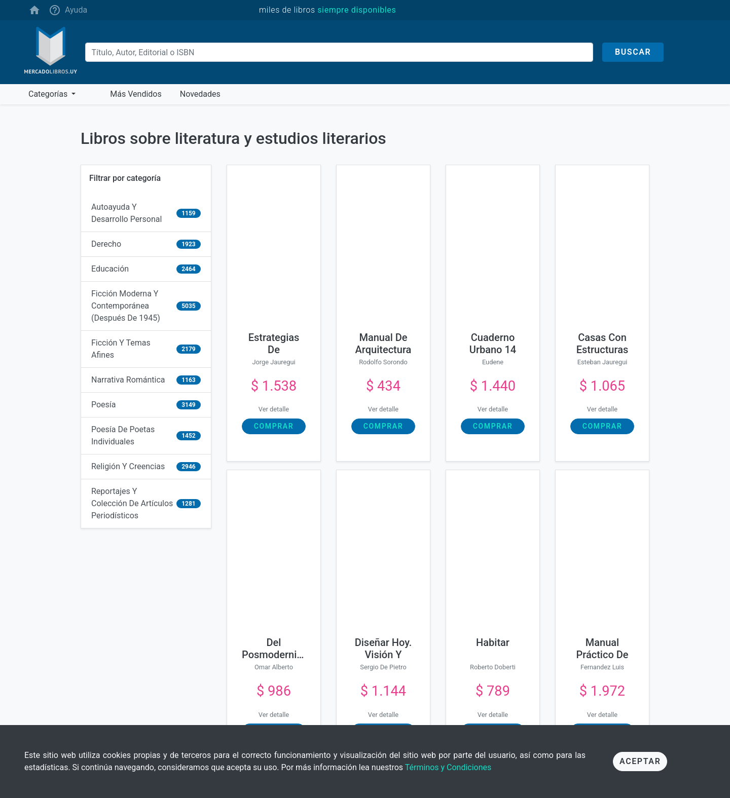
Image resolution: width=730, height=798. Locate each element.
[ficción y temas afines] (146, 349)
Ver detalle (274, 409)
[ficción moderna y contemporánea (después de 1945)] (146, 306)
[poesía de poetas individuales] (146, 435)
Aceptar (640, 761)
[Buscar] (339, 52)
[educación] (146, 269)
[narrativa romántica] (146, 380)
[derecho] (146, 244)
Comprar (274, 426)
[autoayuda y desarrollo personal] (146, 213)
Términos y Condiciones (448, 767)
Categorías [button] (48, 94)
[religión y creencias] (146, 466)
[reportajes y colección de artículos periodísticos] (146, 503)
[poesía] (146, 405)
